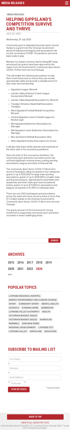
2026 (39, 269)
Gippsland (36, 331)
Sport (12, 304)
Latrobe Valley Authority (24, 311)
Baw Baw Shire (30, 323)
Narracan (46, 319)
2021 (20, 269)
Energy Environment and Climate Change (33, 300)
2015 (11, 262)
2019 (48, 262)
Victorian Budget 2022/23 (23, 315)
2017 (30, 262)
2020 (11, 269)
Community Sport (29, 304)
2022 (30, 269)
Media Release (15, 14)
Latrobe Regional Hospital (24, 296)
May (10, 274)
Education (50, 331)
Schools (14, 308)
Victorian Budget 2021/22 (23, 319)
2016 (20, 262)
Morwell (14, 323)
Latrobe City (45, 327)
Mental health (50, 304)
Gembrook (47, 308)
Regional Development (22, 327)
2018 (39, 262)
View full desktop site (35, 422)
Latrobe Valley (18, 331)
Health (46, 311)
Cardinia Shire (30, 308)
